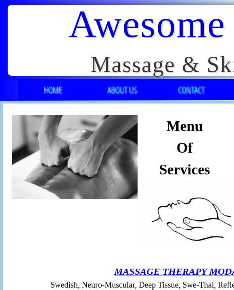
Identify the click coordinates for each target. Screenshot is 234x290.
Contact (191, 89)
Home (53, 89)
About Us (122, 89)
